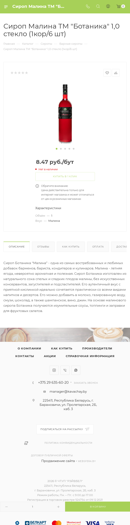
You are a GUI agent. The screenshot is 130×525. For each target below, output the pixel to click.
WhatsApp (75, 370)
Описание (16, 246)
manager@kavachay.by (68, 391)
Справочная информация (90, 356)
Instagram (54, 370)
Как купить (71, 246)
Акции (50, 356)
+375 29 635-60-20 (53, 382)
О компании (29, 348)
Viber (65, 370)
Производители (97, 348)
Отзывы (43, 246)
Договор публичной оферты (52, 455)
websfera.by (87, 461)
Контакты (24, 356)
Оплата (98, 246)
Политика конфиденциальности (68, 443)
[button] (56, 148)
